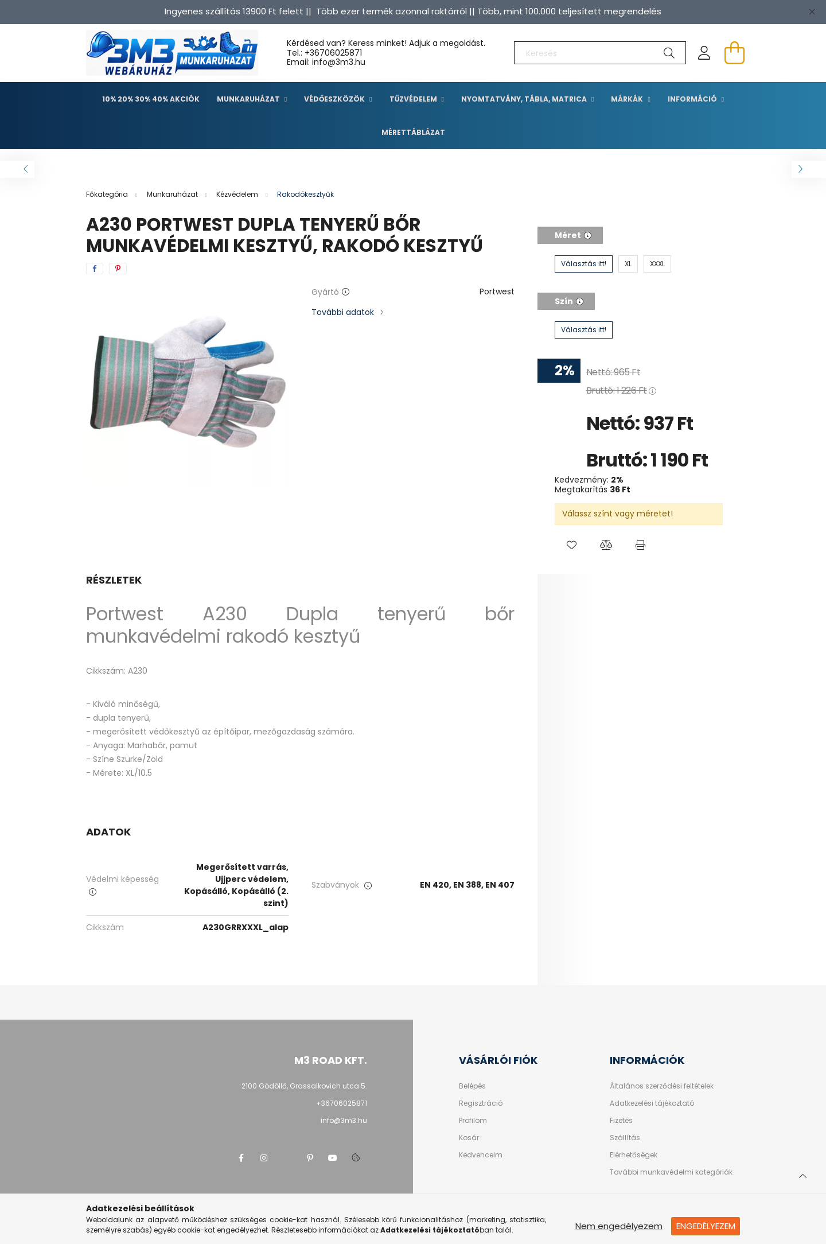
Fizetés (621, 1121)
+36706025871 (333, 53)
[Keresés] (600, 52)
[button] (571, 545)
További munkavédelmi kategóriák (671, 1172)
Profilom (473, 1121)
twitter (286, 1157)
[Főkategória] (108, 194)
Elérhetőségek (633, 1155)
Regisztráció (480, 1103)
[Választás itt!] (584, 264)
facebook (240, 1157)
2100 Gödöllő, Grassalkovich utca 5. (304, 1086)
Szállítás (625, 1138)
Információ (693, 99)
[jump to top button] (802, 1175)
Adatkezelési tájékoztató (652, 1103)
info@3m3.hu (344, 1120)
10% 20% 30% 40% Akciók (151, 99)
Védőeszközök (335, 99)
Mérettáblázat (413, 132)
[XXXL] (657, 264)
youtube (332, 1157)
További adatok (342, 312)
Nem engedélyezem (619, 1226)
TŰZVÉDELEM (414, 99)
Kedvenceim (480, 1155)
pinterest (309, 1157)
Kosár (469, 1138)
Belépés (472, 1086)
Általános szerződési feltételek (662, 1086)
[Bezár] (811, 11)
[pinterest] (118, 268)
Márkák (628, 99)
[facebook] (94, 268)
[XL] (628, 264)
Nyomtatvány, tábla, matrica (525, 99)
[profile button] (704, 52)
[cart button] (734, 52)
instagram (263, 1157)
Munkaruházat (249, 99)
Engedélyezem (705, 1226)
